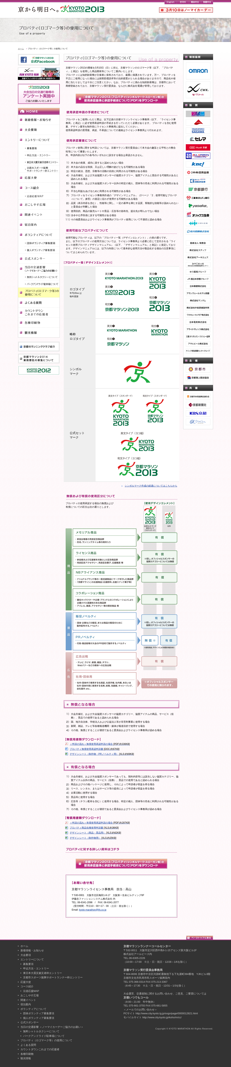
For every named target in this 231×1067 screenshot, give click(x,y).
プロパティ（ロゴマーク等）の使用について (46, 1040)
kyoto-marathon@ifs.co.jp (92, 909)
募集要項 (28, 964)
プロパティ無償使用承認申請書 (94, 749)
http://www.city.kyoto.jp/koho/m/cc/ (162, 1017)
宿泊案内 (26, 1004)
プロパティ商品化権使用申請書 (94, 827)
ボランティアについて (33, 1008)
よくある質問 (28, 1044)
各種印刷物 (27, 1053)
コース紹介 (27, 986)
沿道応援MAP (31, 991)
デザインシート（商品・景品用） (95, 832)
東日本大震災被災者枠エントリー (42, 973)
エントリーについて (32, 959)
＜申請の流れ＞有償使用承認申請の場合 (100, 822)
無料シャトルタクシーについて (41, 1031)
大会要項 (26, 955)
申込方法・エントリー (36, 968)
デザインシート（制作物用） (93, 838)
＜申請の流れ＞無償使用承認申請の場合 (100, 744)
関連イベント (28, 999)
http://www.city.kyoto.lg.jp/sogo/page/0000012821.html (167, 1013)
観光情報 (26, 1058)
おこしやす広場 (30, 995)
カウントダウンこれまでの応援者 (40, 1049)
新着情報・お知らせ (32, 950)
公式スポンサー (30, 1022)
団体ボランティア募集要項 (38, 1013)
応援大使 (26, 982)
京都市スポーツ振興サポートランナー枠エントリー (53, 977)
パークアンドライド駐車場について (44, 1035)
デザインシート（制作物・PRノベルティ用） (102, 754)
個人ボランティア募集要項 (38, 1017)
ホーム (21, 49)
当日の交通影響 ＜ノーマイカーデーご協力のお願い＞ (52, 1026)
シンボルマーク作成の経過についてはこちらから (151, 485)
